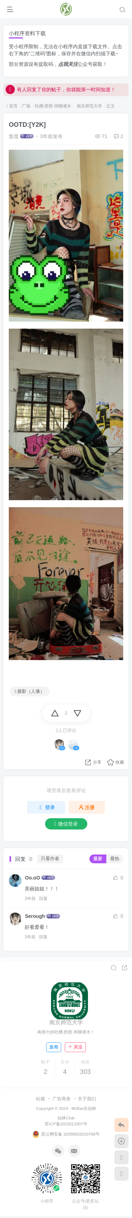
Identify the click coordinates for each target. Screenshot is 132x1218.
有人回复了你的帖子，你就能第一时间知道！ (60, 92)
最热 (114, 858)
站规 (40, 1098)
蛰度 (14, 136)
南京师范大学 (88, 106)
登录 (46, 807)
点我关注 (68, 64)
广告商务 (61, 1098)
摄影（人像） (30, 691)
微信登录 (66, 824)
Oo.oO (32, 878)
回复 (43, 898)
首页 (12, 106)
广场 (26, 106)
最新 (97, 858)
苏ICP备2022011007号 (66, 1123)
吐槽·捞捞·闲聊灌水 (53, 106)
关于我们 (87, 1098)
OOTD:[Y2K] (27, 124)
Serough (35, 916)
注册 (87, 807)
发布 (53, 1047)
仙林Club (65, 1118)
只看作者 (50, 858)
